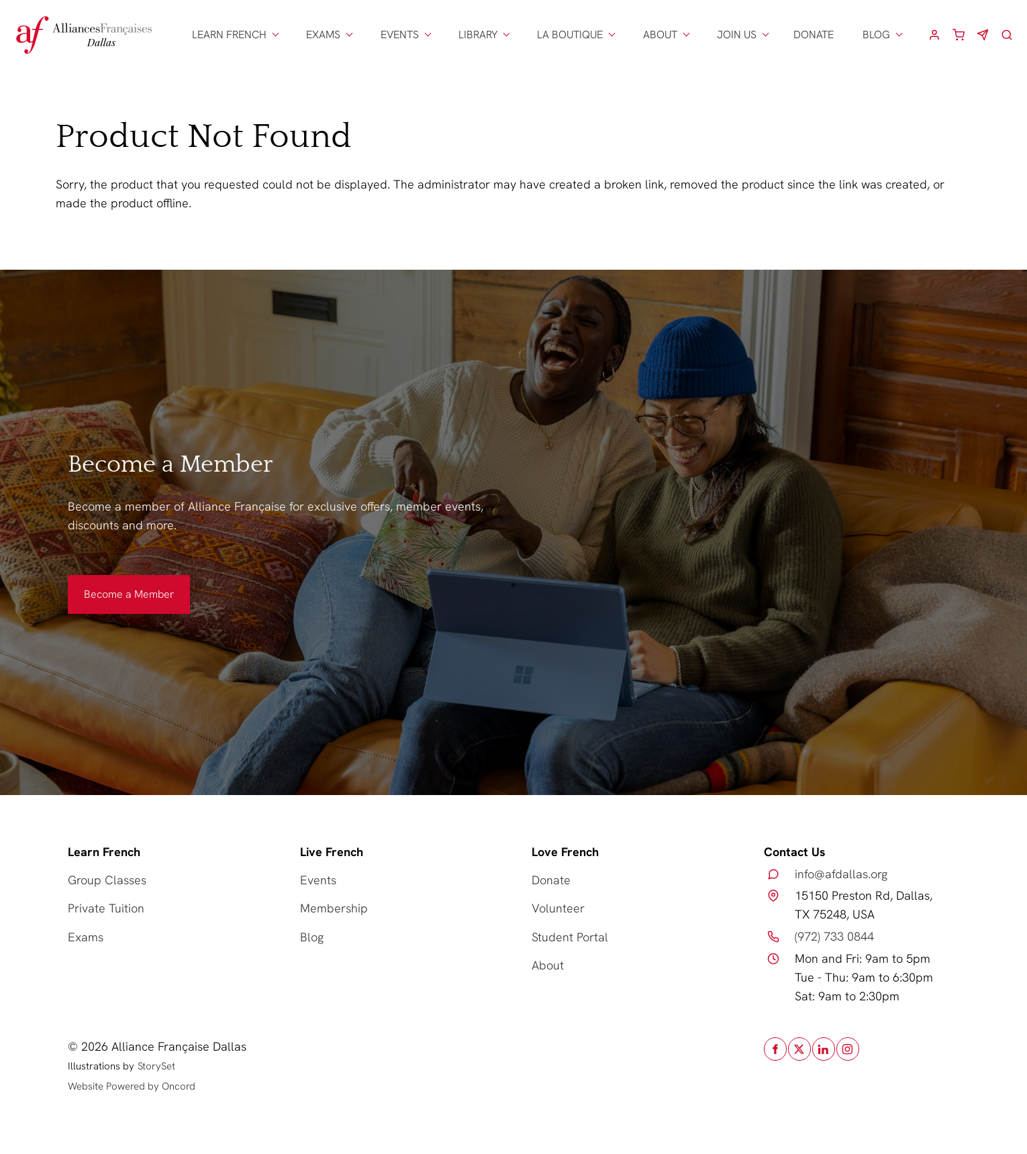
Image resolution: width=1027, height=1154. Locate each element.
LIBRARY (477, 35)
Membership (334, 908)
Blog (312, 937)
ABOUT (660, 35)
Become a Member (113, 584)
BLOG (876, 35)
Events (318, 880)
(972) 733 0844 (834, 936)
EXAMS (323, 35)
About (548, 965)
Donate (551, 880)
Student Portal (570, 937)
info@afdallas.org (841, 874)
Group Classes (107, 880)
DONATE (813, 35)
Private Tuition (106, 908)
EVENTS (400, 35)
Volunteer (558, 908)
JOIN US (736, 35)
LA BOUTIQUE (570, 35)
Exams (85, 937)
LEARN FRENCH (229, 35)
